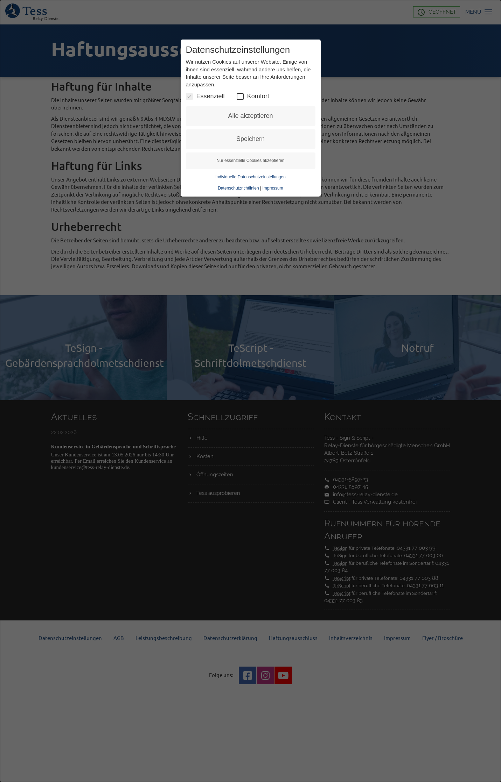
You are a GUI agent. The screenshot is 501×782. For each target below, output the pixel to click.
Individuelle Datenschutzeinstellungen (250, 212)
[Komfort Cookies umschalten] (240, 131)
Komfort (253, 131)
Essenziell (205, 131)
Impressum (272, 223)
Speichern (250, 174)
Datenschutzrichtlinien (238, 223)
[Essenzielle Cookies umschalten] (189, 131)
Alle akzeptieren (250, 151)
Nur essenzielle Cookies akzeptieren (250, 196)
